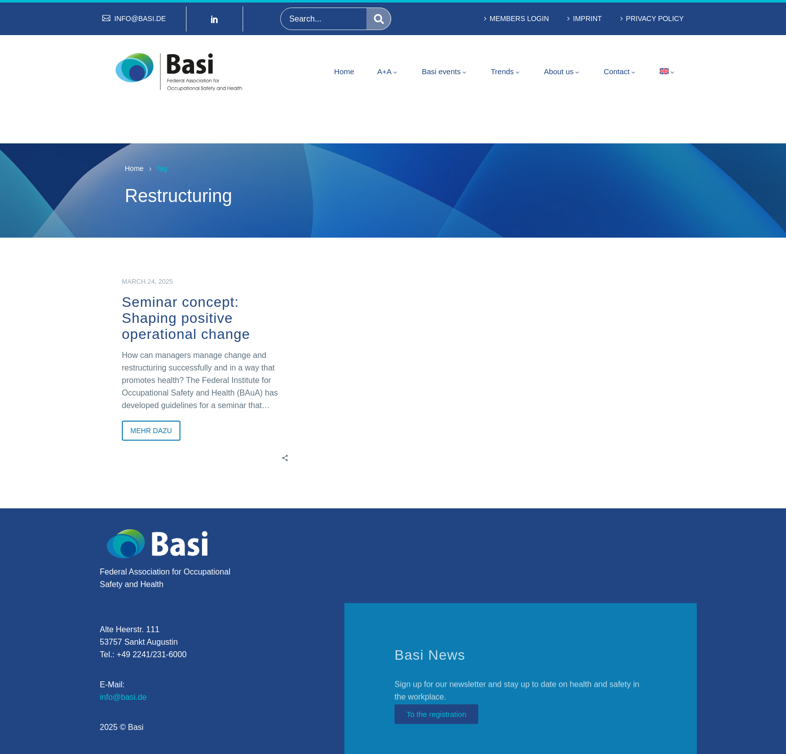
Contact (620, 71)
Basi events (445, 71)
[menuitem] (668, 71)
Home (344, 71)
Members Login (519, 19)
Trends (506, 71)
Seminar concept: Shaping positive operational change (186, 318)
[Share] (285, 457)
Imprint (587, 19)
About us (562, 71)
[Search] (335, 19)
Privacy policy (655, 19)
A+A (388, 71)
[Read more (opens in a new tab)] (134, 19)
